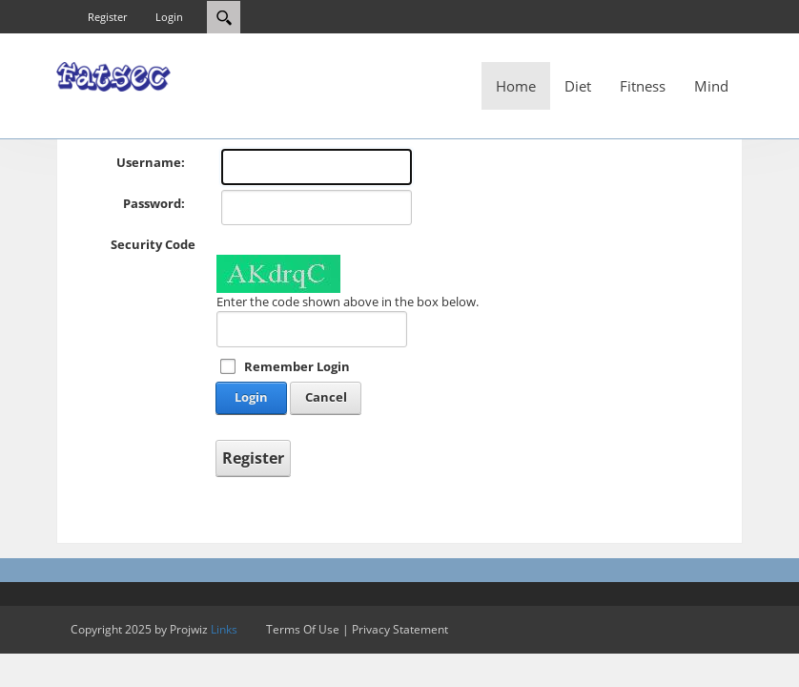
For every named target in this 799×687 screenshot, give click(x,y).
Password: (154, 203)
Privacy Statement (400, 629)
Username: (150, 162)
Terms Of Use (302, 629)
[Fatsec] (113, 75)
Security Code (153, 244)
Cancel (326, 397)
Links (224, 629)
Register (107, 17)
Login (169, 17)
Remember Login (297, 366)
